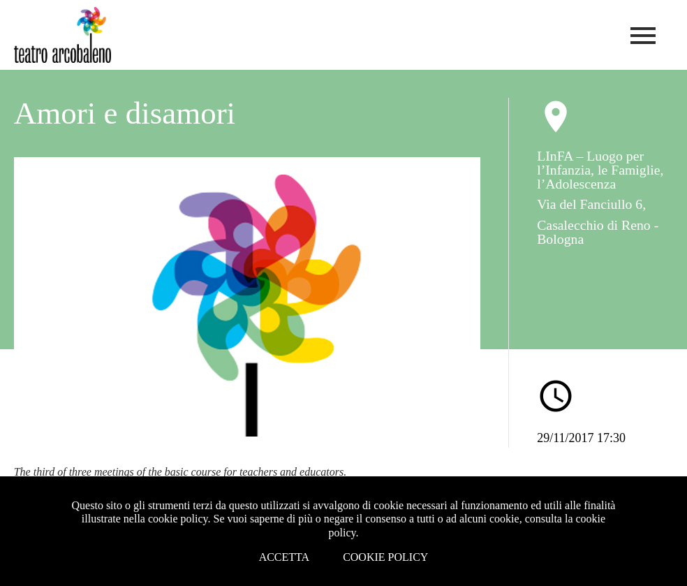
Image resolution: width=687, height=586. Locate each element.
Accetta (284, 557)
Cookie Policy (385, 557)
